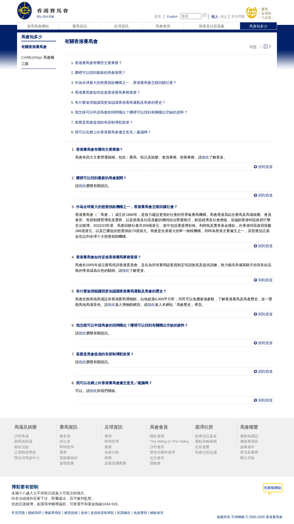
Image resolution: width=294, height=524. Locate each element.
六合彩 (266, 17)
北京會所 (157, 458)
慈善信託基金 (206, 436)
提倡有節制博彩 (102, 513)
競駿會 (155, 463)
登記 (223, 16)
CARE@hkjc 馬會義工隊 (37, 60)
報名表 (65, 436)
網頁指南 (71, 513)
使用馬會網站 (38, 26)
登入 (214, 16)
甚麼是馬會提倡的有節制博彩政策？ (104, 122)
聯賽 (108, 458)
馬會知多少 (258, 26)
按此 (205, 157)
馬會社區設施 (206, 452)
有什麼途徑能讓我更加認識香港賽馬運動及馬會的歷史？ (120, 102)
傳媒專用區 (249, 441)
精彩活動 (21, 447)
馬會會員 (163, 26)
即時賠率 (67, 447)
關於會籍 (157, 436)
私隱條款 (124, 513)
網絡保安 (156, 513)
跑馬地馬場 (23, 441)
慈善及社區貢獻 (211, 26)
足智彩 (266, 13)
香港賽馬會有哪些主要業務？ (98, 63)
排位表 (65, 441)
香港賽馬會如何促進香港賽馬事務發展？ (107, 92)
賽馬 (264, 9)
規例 (84, 513)
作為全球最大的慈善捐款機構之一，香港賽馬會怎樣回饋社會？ (126, 83)
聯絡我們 (34, 513)
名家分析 (112, 452)
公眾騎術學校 (25, 452)
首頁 (157, 16)
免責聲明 (140, 513)
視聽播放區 (69, 458)
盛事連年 (247, 447)
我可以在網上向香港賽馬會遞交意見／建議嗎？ (113, 132)
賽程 (108, 436)
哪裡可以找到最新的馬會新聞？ (100, 72)
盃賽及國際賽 (115, 463)
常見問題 (238, 16)
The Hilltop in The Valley (169, 441)
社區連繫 (202, 447)
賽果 (63, 452)
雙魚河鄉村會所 (162, 452)
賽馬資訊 (79, 26)
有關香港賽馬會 (34, 47)
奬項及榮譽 (249, 452)
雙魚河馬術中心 (27, 458)
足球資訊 (121, 26)
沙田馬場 (21, 436)
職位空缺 (247, 458)
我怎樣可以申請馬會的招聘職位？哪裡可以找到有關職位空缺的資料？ (131, 112)
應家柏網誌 (249, 436)
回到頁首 (265, 167)
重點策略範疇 (206, 441)
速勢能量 (67, 463)
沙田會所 (157, 447)
